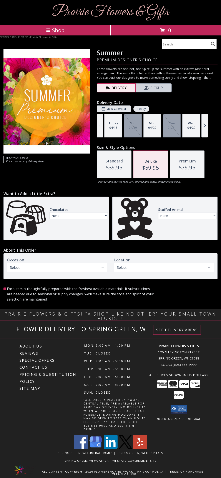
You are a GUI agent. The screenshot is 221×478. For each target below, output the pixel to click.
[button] (179, 409)
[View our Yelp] (140, 448)
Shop (55, 30)
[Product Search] (185, 44)
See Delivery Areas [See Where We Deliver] (177, 329)
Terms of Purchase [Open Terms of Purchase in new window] (185, 471)
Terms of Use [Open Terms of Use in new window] (124, 474)
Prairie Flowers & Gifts (111, 12)
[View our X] (125, 448)
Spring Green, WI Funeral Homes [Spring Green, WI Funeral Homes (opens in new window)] (85, 453)
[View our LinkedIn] (111, 448)
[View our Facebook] (81, 448)
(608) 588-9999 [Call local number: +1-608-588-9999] (185, 364)
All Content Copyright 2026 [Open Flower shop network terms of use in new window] (67, 471)
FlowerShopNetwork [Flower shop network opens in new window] (113, 471)
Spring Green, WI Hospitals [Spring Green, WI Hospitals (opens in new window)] (140, 453)
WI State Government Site (134, 461)
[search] (212, 44)
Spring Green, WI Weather (87, 461)
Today (141, 109)
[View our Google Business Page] (96, 448)
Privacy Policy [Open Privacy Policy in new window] (150, 471)
